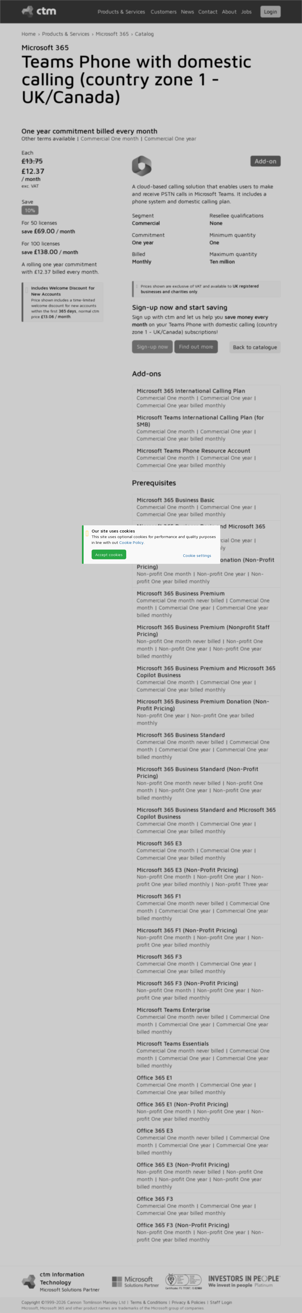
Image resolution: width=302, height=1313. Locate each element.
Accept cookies (109, 554)
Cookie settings (197, 555)
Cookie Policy (131, 542)
